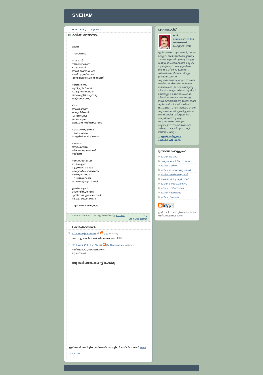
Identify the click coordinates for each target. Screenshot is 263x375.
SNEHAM (82, 15)
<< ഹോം (75, 353)
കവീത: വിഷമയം (170, 197)
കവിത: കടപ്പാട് (169, 156)
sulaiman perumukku (183, 39)
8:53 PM (120, 215)
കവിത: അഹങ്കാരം (171, 192)
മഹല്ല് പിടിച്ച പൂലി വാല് (174, 179)
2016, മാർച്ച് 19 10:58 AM (85, 245)
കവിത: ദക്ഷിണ (169, 165)
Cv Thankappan (114, 245)
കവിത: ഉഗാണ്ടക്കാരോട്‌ (174, 183)
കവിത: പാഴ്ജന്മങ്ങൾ (172, 188)
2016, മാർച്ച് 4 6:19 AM (84, 233)
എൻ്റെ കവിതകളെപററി (174, 174)
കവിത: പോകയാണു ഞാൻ (176, 170)
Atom (143, 347)
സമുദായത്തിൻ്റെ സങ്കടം (175, 161)
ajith (106, 233)
